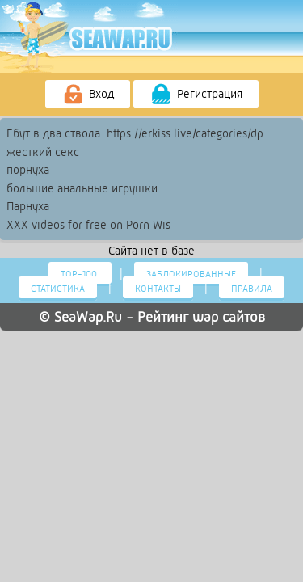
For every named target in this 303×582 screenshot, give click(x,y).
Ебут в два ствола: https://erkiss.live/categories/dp (134, 133)
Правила (251, 288)
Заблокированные (191, 274)
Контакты (158, 288)
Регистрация (195, 94)
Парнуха (27, 206)
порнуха (27, 169)
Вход (87, 94)
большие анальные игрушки (82, 188)
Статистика (58, 288)
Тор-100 (80, 274)
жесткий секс (42, 152)
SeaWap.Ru (88, 317)
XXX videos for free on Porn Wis (88, 224)
